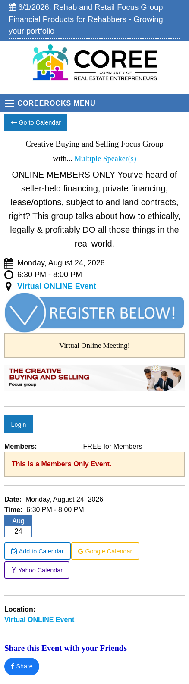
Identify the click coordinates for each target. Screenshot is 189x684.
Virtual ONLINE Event (56, 286)
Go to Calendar (36, 122)
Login (18, 424)
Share (21, 666)
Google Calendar (105, 551)
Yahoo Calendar (37, 570)
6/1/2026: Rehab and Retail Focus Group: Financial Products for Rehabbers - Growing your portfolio (87, 19)
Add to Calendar (37, 551)
